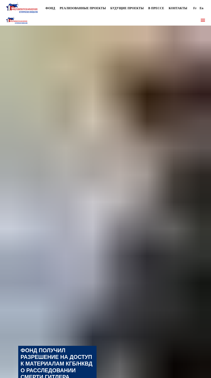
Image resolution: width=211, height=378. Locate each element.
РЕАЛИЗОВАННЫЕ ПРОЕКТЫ (83, 8)
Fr (195, 8)
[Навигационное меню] (203, 20)
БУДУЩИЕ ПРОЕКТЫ (127, 8)
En (201, 8)
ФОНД (50, 8)
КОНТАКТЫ (178, 8)
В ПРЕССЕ (156, 8)
